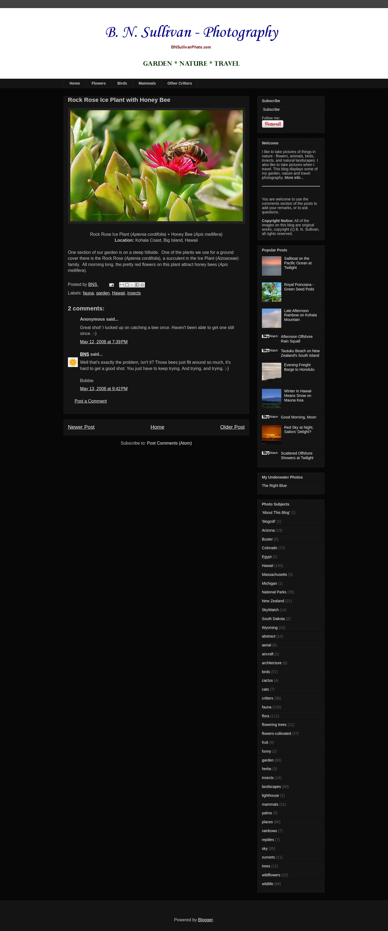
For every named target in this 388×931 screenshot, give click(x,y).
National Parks (274, 592)
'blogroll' (268, 521)
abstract (268, 636)
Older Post (232, 427)
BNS (84, 354)
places (267, 822)
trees (266, 866)
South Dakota (273, 619)
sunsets (268, 857)
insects (134, 293)
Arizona (268, 530)
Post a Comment (91, 401)
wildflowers (271, 875)
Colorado (269, 548)
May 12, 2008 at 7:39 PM (104, 342)
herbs (266, 769)
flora (265, 716)
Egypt (267, 557)
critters (267, 698)
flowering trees (274, 724)
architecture (272, 663)
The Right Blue (274, 485)
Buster (267, 539)
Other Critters (179, 83)
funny (266, 751)
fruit (265, 742)
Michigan (269, 583)
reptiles (268, 839)
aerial (266, 645)
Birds (122, 83)
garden (103, 293)
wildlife (267, 884)
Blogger (205, 920)
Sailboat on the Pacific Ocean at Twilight (298, 263)
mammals (270, 804)
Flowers (99, 83)
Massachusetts (274, 574)
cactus (267, 680)
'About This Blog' (276, 512)
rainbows (269, 831)
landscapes (271, 786)
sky (265, 848)
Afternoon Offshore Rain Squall (297, 338)
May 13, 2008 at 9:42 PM (104, 388)
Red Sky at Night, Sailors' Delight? (299, 429)
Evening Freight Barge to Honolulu (299, 367)
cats (265, 689)
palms (267, 813)
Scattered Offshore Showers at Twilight (297, 455)
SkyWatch (270, 610)
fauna (88, 293)
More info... (294, 177)
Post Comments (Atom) (169, 443)
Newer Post (81, 427)
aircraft (267, 654)
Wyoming (270, 627)
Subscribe (271, 109)
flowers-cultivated (276, 733)
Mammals (147, 83)
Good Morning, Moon (299, 417)
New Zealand (273, 601)
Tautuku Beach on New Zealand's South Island (300, 353)
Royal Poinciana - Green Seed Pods (299, 286)
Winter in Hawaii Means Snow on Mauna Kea (297, 395)
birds (266, 672)
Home (75, 83)
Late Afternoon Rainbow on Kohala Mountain (300, 315)
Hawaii (118, 293)
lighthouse (270, 795)
